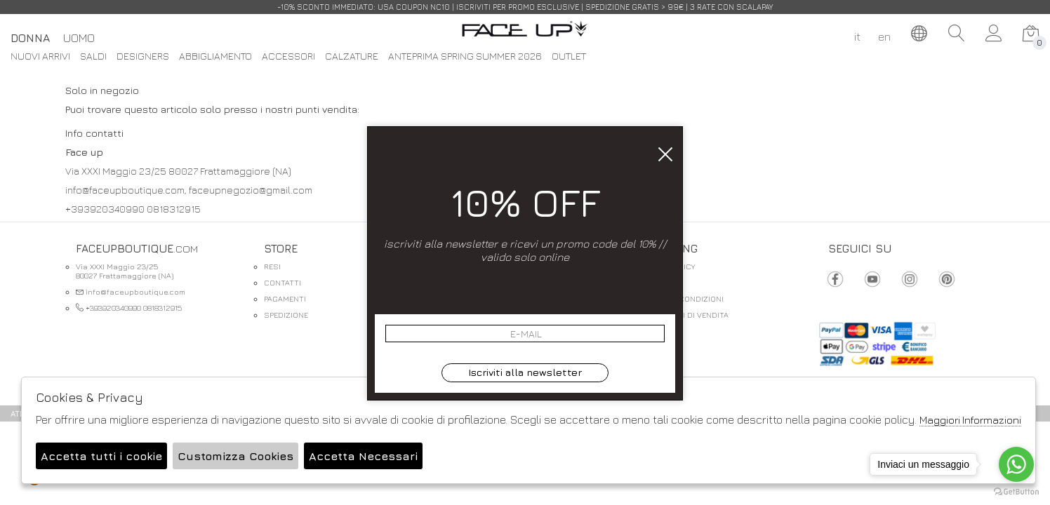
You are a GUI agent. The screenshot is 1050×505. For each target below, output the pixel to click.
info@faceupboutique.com (130, 291)
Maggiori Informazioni (970, 420)
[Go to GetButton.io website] (1016, 491)
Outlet (569, 56)
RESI (272, 266)
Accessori (288, 56)
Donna (30, 38)
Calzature (351, 56)
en (884, 36)
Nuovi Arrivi (40, 56)
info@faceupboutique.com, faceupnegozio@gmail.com (188, 190)
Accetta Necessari (363, 456)
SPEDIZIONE (286, 314)
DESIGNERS (143, 56)
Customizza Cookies (235, 456)
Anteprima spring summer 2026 (465, 56)
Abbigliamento (215, 56)
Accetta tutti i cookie (101, 456)
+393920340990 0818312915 (133, 209)
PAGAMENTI (285, 298)
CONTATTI (282, 282)
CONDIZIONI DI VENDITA (684, 314)
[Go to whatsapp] (1016, 464)
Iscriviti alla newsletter (525, 372)
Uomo (79, 38)
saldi (93, 56)
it (857, 36)
